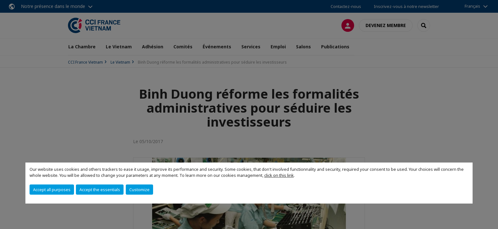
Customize (139, 189)
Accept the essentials (99, 189)
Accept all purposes (52, 189)
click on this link (279, 175)
